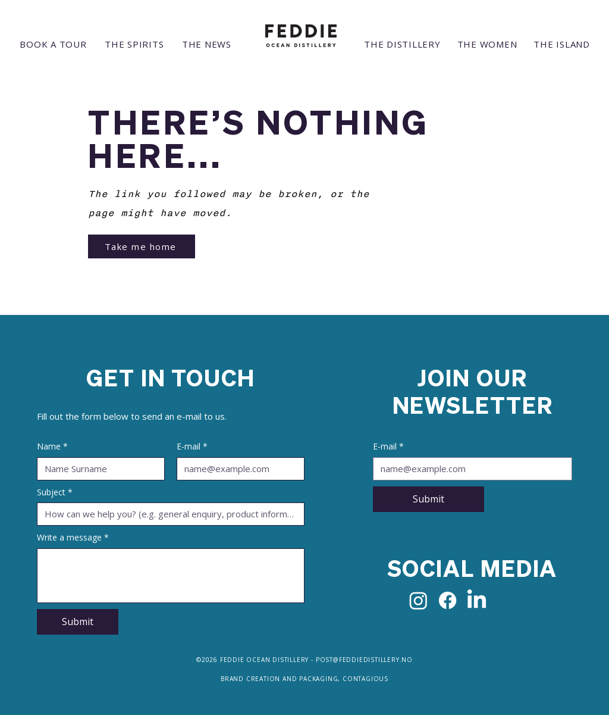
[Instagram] (418, 600)
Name (52, 446)
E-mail (192, 446)
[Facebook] (447, 600)
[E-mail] (237, 469)
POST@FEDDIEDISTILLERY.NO (364, 659)
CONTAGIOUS (365, 679)
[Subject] (167, 514)
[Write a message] (170, 576)
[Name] (97, 469)
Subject (55, 492)
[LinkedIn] (476, 600)
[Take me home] (141, 246)
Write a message (73, 538)
